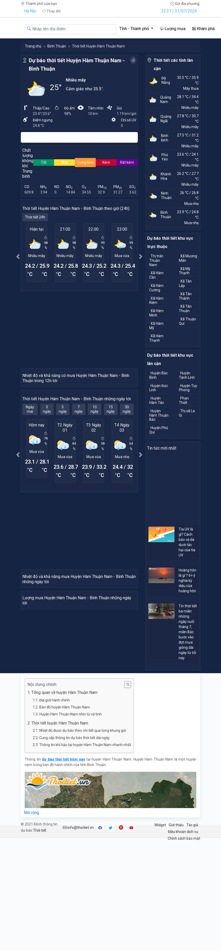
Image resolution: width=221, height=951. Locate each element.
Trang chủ (33, 46)
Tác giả (192, 934)
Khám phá (203, 28)
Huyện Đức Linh (158, 388)
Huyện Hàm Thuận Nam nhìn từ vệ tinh (70, 823)
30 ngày (127, 466)
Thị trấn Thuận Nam (156, 260)
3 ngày (47, 466)
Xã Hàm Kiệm (156, 300)
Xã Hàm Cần (156, 275)
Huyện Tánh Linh (187, 375)
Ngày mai (30, 466)
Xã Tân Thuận (185, 308)
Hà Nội (30, 11)
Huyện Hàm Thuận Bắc (158, 415)
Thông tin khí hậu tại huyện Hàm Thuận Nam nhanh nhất (85, 854)
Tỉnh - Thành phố (134, 28)
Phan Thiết (184, 400)
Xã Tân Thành (185, 296)
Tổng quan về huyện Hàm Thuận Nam (64, 801)
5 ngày (63, 466)
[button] (18, 256)
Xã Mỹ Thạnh (184, 271)
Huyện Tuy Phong (188, 388)
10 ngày (94, 466)
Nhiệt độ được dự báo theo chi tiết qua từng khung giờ (82, 840)
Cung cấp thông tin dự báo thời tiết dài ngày (74, 847)
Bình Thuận (56, 46)
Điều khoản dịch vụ (183, 941)
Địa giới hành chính (54, 809)
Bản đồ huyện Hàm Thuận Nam (64, 816)
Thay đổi (51, 11)
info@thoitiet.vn (78, 937)
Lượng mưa (172, 28)
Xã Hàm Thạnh (156, 338)
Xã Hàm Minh (156, 313)
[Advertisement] (79, 329)
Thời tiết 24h (35, 217)
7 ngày (79, 466)
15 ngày (111, 466)
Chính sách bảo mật (184, 948)
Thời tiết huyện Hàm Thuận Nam (59, 832)
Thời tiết (39, 940)
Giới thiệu (176, 934)
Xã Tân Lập (185, 283)
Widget (160, 934)
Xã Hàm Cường (156, 288)
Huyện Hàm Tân (156, 400)
